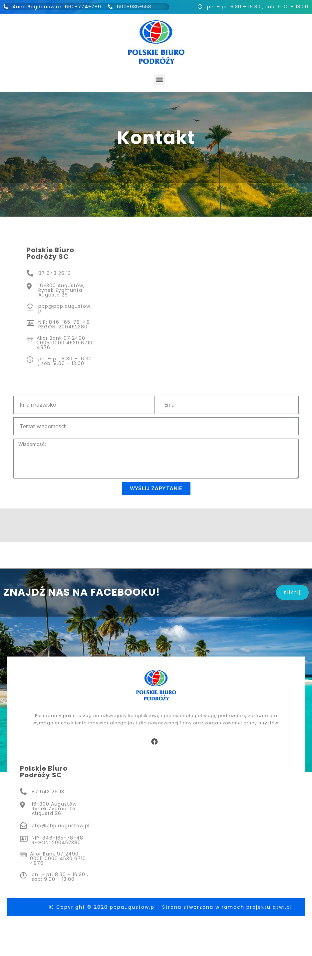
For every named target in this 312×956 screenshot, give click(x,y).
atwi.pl (282, 907)
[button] (159, 79)
